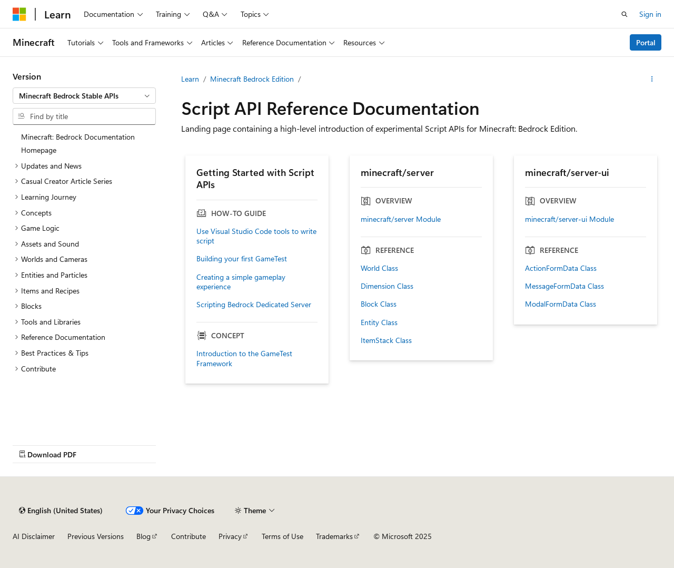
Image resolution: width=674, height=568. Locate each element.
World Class (379, 268)
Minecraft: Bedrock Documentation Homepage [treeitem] (78, 143)
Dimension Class (387, 286)
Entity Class (379, 322)
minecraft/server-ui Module (569, 219)
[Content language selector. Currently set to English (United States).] (61, 510)
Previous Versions (95, 536)
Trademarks (334, 536)
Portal (646, 42)
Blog (143, 536)
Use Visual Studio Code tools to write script (256, 236)
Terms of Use (282, 536)
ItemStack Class (386, 340)
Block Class (379, 304)
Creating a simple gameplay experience (240, 281)
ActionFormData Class (561, 268)
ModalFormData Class (560, 304)
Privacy (230, 536)
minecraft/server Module (401, 219)
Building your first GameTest (241, 258)
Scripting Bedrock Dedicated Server (253, 304)
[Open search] (624, 14)
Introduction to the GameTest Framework (244, 358)
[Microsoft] (19, 14)
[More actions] (652, 79)
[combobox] (84, 95)
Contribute (188, 536)
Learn (190, 79)
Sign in (650, 14)
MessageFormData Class (564, 286)
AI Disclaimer (34, 536)
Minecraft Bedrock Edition (252, 79)
